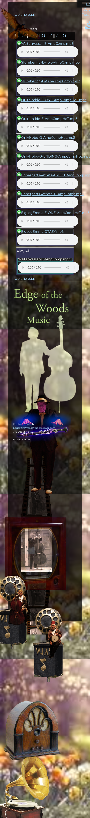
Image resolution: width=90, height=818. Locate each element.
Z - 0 (60, 36)
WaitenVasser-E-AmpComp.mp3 (47, 44)
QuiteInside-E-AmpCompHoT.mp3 (49, 119)
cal (20, 26)
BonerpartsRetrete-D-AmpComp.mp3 (52, 194)
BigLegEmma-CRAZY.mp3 (42, 232)
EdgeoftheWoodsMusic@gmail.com (34, 427)
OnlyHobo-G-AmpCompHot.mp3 (48, 138)
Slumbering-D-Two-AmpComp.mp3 (50, 62)
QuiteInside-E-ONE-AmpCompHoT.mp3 (54, 100)
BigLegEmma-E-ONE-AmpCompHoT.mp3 (55, 213)
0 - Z (47, 36)
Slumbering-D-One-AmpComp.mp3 (50, 81)
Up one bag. (25, 279)
